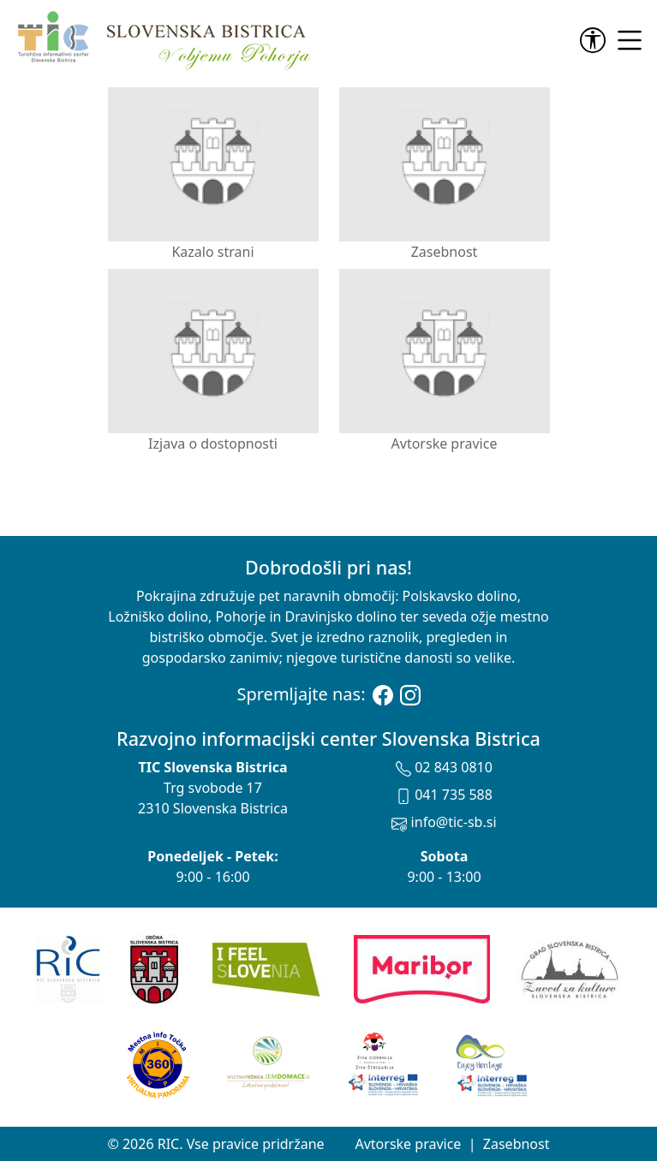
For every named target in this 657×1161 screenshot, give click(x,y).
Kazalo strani (213, 169)
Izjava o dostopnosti (213, 361)
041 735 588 (444, 794)
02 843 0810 (444, 767)
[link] (596, 40)
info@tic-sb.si (443, 822)
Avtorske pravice (444, 361)
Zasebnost (444, 169)
